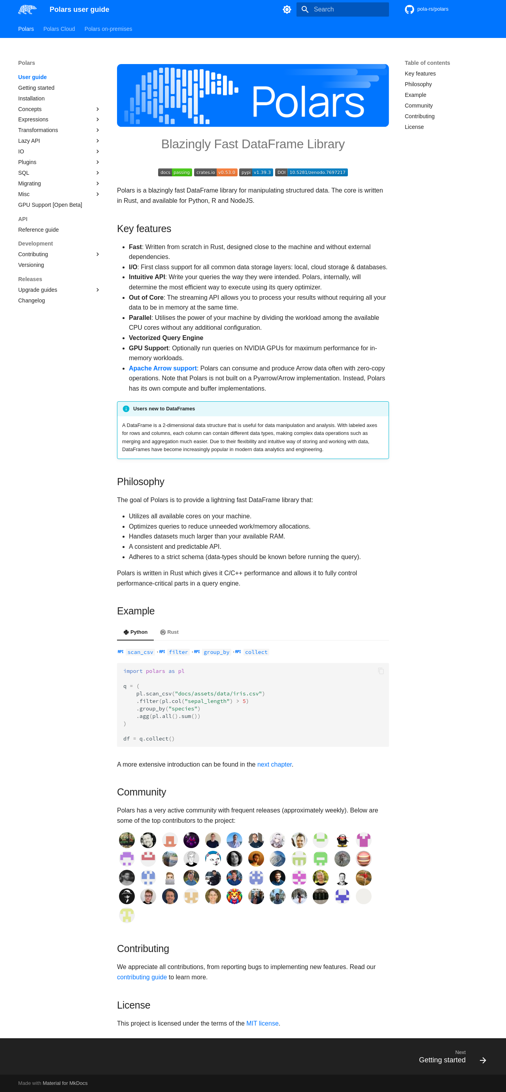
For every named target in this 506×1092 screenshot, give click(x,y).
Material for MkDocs (65, 1083)
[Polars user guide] (27, 9)
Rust (169, 632)
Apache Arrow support (163, 368)
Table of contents (427, 63)
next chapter (274, 764)
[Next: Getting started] (450, 1059)
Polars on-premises (108, 29)
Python (135, 632)
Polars (26, 29)
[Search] (342, 9)
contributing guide (142, 977)
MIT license (262, 1023)
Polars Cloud (59, 29)
